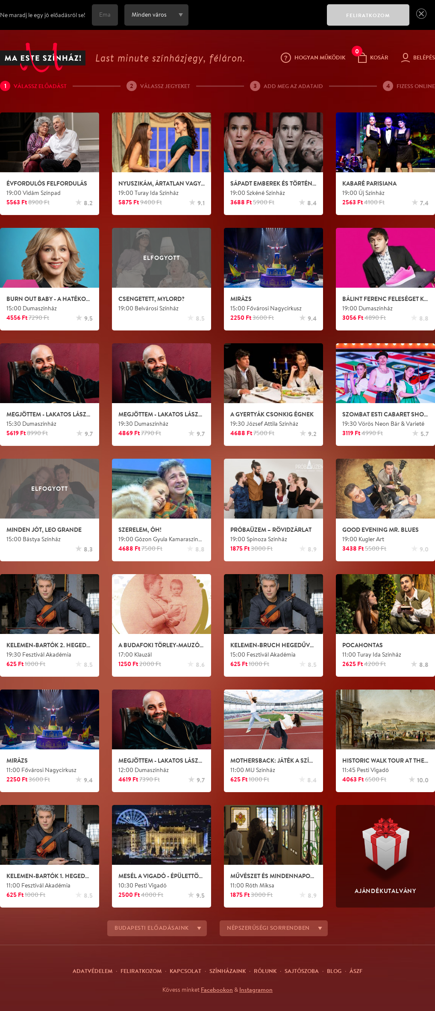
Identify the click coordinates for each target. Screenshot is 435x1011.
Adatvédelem (92, 971)
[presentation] (255, 21)
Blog (334, 971)
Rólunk (265, 971)
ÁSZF (356, 971)
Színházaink (227, 971)
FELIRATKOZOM (368, 15)
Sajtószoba (302, 971)
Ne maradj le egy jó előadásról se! (42, 15)
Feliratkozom (141, 971)
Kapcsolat (185, 971)
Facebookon (217, 989)
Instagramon (256, 989)
